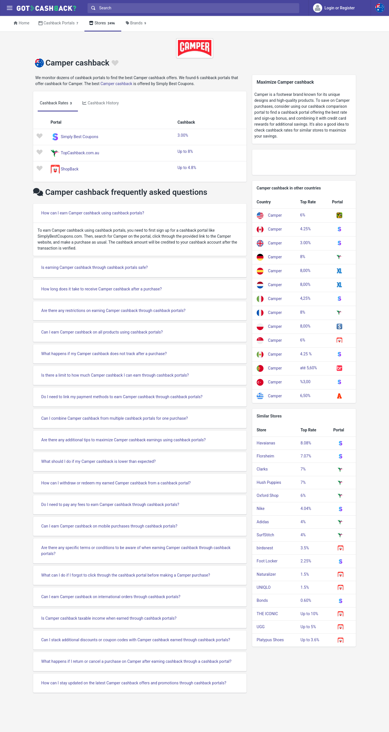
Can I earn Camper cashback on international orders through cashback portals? (110, 596)
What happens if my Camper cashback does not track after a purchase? (104, 353)
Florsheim (265, 456)
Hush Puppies (269, 482)
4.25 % (306, 354)
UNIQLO (264, 587)
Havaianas (266, 443)
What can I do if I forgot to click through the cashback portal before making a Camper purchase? (125, 575)
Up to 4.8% (186, 167)
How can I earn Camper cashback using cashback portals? (92, 213)
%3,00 (305, 381)
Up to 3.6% (310, 640)
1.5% (305, 574)
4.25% (305, 229)
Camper (275, 215)
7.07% (306, 456)
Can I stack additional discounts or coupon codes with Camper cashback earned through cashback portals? (135, 640)
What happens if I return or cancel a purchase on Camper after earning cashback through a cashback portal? (136, 661)
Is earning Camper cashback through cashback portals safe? (94, 267)
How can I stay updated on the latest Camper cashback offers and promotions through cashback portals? (133, 683)
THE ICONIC (267, 613)
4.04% (306, 508)
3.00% (182, 135)
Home (21, 23)
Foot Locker (267, 561)
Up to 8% (185, 151)
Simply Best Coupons (79, 136)
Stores (103, 23)
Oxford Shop (268, 495)
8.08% (306, 443)
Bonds (262, 600)
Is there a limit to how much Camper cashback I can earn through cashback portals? (115, 375)
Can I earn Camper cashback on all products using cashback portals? (102, 332)
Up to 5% (308, 627)
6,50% (305, 395)
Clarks (262, 469)
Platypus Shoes (270, 640)
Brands (137, 23)
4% (303, 522)
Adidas (263, 522)
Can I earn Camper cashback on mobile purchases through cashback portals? (109, 526)
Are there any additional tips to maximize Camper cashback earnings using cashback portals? (123, 440)
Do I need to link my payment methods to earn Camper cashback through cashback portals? (122, 397)
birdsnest (265, 548)
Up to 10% (309, 613)
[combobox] (192, 8)
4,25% (305, 298)
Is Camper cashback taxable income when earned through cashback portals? (109, 618)
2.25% (306, 561)
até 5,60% (308, 368)
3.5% (305, 548)
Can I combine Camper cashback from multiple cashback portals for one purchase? (114, 418)
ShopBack (70, 168)
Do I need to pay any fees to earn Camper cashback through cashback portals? (110, 504)
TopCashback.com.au (80, 152)
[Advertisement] (304, 162)
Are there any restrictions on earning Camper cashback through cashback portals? (113, 310)
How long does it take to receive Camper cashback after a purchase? (101, 289)
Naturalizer (266, 574)
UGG (261, 627)
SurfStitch (265, 535)
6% (302, 215)
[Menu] (9, 8)
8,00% (305, 270)
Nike (261, 508)
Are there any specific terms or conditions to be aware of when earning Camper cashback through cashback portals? (136, 550)
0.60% (306, 600)
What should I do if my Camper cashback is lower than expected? (98, 461)
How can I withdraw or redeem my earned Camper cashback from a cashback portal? (116, 483)
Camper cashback (116, 83)
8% (302, 256)
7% (303, 469)
